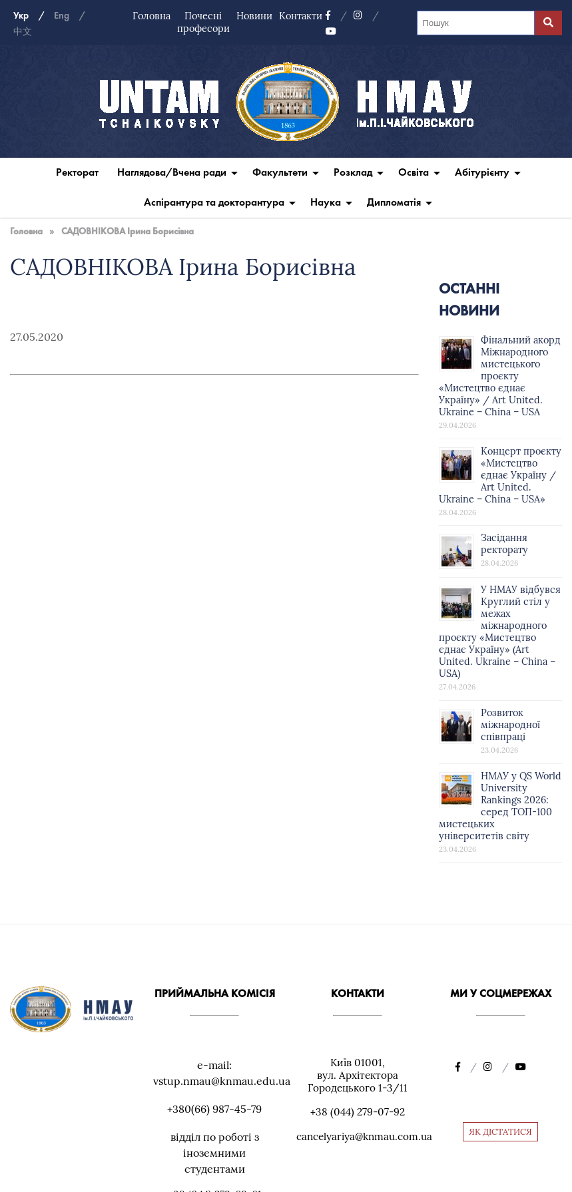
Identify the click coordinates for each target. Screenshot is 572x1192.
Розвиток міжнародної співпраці (510, 725)
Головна (151, 16)
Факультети (280, 172)
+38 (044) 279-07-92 (357, 1111)
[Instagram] (366, 16)
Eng (61, 15)
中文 (22, 31)
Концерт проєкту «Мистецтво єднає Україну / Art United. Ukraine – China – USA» (500, 475)
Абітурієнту (482, 172)
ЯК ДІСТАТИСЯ (500, 1131)
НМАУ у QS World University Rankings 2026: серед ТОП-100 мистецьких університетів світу (500, 806)
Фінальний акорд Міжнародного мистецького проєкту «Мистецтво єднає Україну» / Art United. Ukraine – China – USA (500, 376)
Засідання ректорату (504, 544)
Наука (325, 202)
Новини (254, 16)
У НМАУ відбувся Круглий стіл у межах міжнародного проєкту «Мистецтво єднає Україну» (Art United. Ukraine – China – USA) (500, 632)
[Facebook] (336, 16)
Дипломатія (394, 202)
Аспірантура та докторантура (214, 202)
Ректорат (77, 172)
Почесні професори (203, 22)
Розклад (353, 172)
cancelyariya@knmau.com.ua (364, 1136)
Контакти (300, 16)
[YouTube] (331, 32)
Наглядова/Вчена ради (171, 172)
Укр (21, 15)
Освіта (413, 172)
